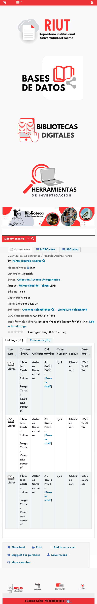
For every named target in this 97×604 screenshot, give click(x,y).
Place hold (16, 547)
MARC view (45, 249)
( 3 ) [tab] (14, 340)
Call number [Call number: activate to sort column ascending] (49, 351)
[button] (5, 2)
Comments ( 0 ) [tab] (40, 340)
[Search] (32, 239)
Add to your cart (62, 547)
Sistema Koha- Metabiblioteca (44, 600)
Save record (57, 554)
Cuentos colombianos (36, 309)
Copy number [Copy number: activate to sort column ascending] (62, 351)
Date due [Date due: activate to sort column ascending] (84, 351)
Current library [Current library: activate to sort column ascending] (25, 351)
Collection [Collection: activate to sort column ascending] (37, 353)
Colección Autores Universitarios (38, 279)
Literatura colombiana (72, 309)
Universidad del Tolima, (34, 285)
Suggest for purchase (23, 554)
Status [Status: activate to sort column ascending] (73, 353)
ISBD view (70, 249)
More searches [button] (19, 562)
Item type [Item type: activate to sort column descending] (10, 351)
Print (36, 547)
